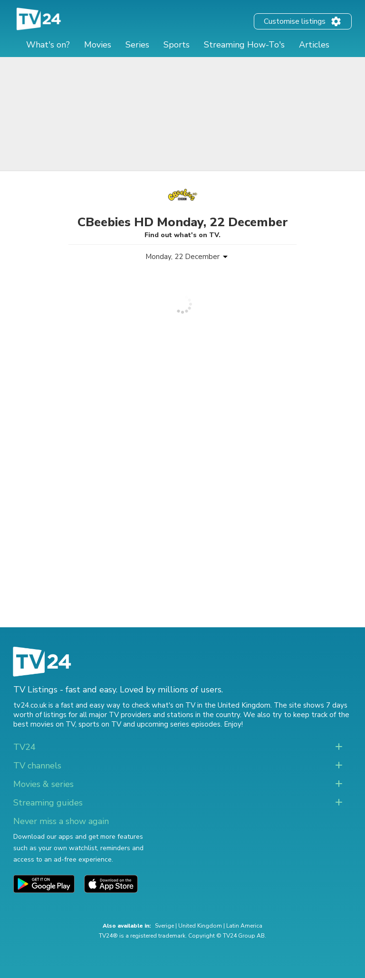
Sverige (164, 926)
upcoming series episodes (179, 724)
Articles (314, 44)
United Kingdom (200, 926)
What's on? (48, 44)
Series (137, 44)
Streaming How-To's (244, 44)
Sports (176, 44)
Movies (97, 44)
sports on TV (99, 724)
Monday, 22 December (182, 256)
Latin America (244, 926)
